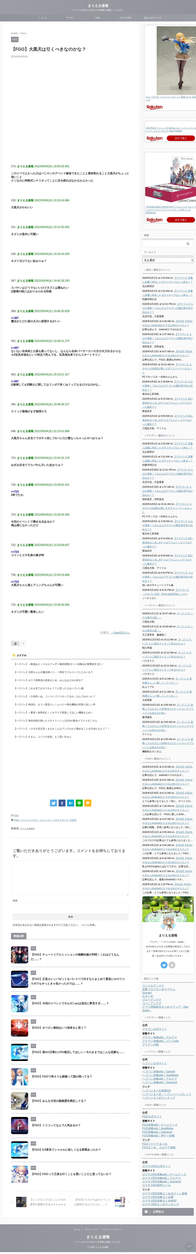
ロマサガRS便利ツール (156, 1185)
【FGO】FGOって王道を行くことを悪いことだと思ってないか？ (71, 1172)
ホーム (77, 1231)
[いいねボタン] (15, 643)
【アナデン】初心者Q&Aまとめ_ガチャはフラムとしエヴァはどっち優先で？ (167, 402)
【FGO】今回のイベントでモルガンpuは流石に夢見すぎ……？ (70, 1001)
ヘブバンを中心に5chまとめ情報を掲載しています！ (98, 1244)
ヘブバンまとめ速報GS (156, 1090)
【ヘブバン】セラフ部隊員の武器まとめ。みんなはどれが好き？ (48, 680)
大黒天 (73, 818)
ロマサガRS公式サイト (156, 1166)
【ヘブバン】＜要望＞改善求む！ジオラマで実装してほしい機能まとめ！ (53, 711)
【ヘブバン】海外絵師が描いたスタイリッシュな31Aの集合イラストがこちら (55, 719)
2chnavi (147, 992)
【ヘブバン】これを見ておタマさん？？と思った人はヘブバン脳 (48, 688)
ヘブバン (42, 17)
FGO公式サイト (152, 1116)
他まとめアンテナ (153, 17)
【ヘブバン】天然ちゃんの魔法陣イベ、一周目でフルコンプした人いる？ (53, 672)
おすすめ (21, 655)
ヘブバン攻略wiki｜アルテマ (159, 1078)
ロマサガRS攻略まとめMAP (159, 1200)
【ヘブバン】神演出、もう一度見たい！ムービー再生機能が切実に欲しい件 (55, 703)
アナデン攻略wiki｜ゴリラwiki (160, 1041)
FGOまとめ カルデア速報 (159, 1147)
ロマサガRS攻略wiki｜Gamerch (161, 1181)
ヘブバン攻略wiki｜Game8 (158, 1071)
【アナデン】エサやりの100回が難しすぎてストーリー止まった (167, 368)
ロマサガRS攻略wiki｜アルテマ (161, 1178)
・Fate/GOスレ (120, 632)
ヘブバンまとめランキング (158, 1097)
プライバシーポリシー (111, 1231)
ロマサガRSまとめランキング (160, 1204)
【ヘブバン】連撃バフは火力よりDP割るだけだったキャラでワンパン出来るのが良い (168, 708)
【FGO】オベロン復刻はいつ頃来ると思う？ (58, 1026)
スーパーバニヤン (29, 818)
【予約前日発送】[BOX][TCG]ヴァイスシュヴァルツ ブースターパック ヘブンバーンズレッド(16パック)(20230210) (170, 210)
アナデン (70, 17)
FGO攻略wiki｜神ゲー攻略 (158, 1135)
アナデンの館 (150, 1044)
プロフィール (91, 1231)
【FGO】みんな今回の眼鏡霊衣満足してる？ (58, 1099)
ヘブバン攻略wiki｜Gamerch (159, 1082)
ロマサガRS (125, 17)
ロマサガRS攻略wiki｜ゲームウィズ (164, 1174)
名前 (15, 898)
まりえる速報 (98, 6)
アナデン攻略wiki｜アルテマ (159, 1037)
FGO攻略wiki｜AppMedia (157, 1128)
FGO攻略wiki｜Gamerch (157, 1132)
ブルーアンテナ (151, 999)
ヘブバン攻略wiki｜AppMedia (160, 1075)
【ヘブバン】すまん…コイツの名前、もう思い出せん (42, 735)
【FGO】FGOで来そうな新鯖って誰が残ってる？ (61, 1074)
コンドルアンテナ (153, 985)
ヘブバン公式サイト (154, 1063)
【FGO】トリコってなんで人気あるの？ (56, 1123)
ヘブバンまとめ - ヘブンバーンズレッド (166, 1094)
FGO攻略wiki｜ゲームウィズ (159, 1124)
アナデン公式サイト (154, 1029)
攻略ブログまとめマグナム (158, 989)
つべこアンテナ (151, 1003)
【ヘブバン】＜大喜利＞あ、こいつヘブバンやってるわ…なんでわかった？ (55, 695)
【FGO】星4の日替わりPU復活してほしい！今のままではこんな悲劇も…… (78, 1050)
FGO (98, 17)
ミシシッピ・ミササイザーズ (53, 818)
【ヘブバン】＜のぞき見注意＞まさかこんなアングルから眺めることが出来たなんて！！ (62, 727)
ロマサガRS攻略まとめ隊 (157, 1197)
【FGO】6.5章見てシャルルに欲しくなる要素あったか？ (66, 1147)
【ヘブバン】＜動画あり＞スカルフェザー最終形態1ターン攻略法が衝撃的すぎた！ (59, 664)
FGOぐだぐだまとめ (154, 1143)
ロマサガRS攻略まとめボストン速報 (164, 1193)
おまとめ (147, 996)
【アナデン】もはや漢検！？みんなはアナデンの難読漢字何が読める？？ (167, 308)
